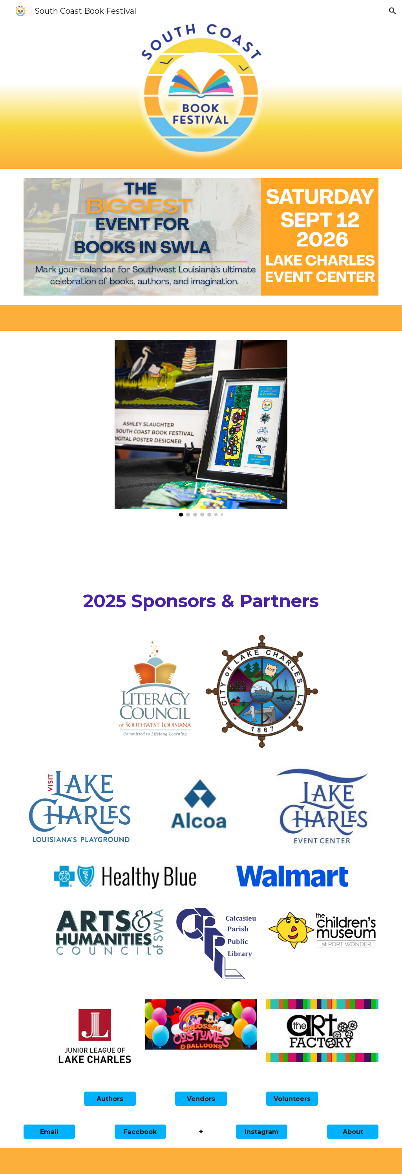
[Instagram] (261, 1132)
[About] (352, 1132)
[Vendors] (200, 1099)
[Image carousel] (201, 428)
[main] (201, 601)
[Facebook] (140, 1132)
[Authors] (109, 1099)
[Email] (49, 1132)
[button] (392, 11)
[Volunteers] (292, 1099)
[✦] (201, 1132)
